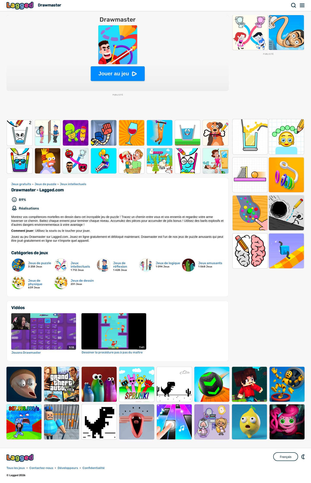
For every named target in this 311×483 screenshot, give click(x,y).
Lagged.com (20, 457)
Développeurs (68, 468)
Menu (302, 5)
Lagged (20, 5)
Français (286, 457)
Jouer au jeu (113, 73)
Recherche (293, 5)
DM (303, 456)
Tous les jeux (15, 468)
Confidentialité (94, 468)
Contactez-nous (41, 468)
